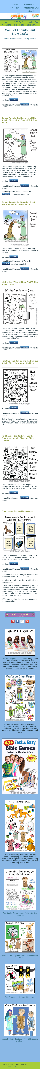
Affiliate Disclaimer (31, 8)
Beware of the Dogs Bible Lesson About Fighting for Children (20, 956)
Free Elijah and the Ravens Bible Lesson (20, 997)
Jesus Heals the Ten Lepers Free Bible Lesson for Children (20, 1040)
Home (6, 22)
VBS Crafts (19, 22)
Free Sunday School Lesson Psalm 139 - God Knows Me (20, 914)
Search (31, 11)
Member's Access (31, 5)
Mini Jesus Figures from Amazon (14, 659)
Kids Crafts (6, 25)
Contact (14, 5)
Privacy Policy (12, 1066)
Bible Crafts (19, 25)
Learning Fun (32, 22)
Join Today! (14, 8)
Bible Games (32, 25)
